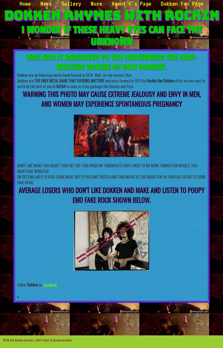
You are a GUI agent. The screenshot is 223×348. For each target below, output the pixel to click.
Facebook (50, 285)
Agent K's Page (131, 3)
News (46, 3)
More (96, 3)
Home (25, 3)
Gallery (71, 3)
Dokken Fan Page (182, 3)
